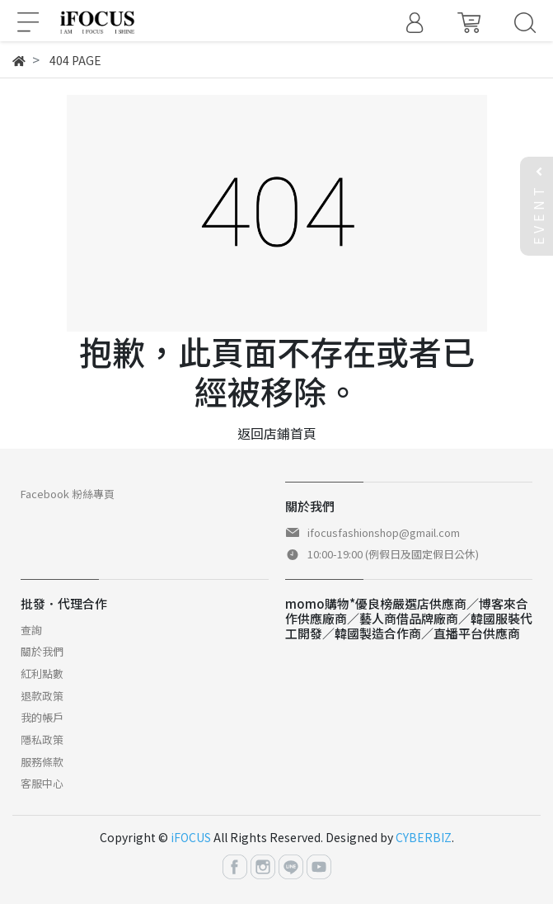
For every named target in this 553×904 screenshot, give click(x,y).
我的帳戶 (42, 717)
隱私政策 (42, 739)
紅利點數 (42, 673)
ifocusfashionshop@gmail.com (383, 532)
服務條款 (42, 762)
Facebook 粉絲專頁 (68, 493)
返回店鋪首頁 (276, 433)
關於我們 (42, 651)
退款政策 (42, 696)
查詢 (31, 630)
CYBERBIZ (424, 837)
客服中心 (42, 783)
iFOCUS (191, 837)
